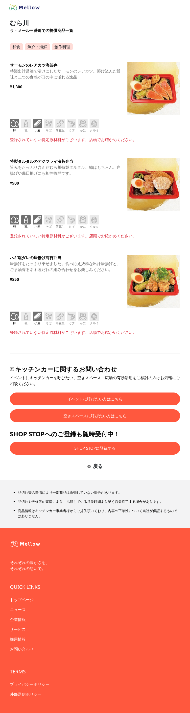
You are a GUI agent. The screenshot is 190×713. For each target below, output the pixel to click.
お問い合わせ (22, 649)
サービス (18, 629)
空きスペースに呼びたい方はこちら (95, 415)
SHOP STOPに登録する (95, 448)
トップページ (22, 599)
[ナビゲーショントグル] (174, 7)
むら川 (19, 23)
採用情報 (18, 639)
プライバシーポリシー (29, 684)
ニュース (18, 609)
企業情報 (18, 619)
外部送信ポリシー (26, 694)
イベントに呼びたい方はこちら (95, 399)
